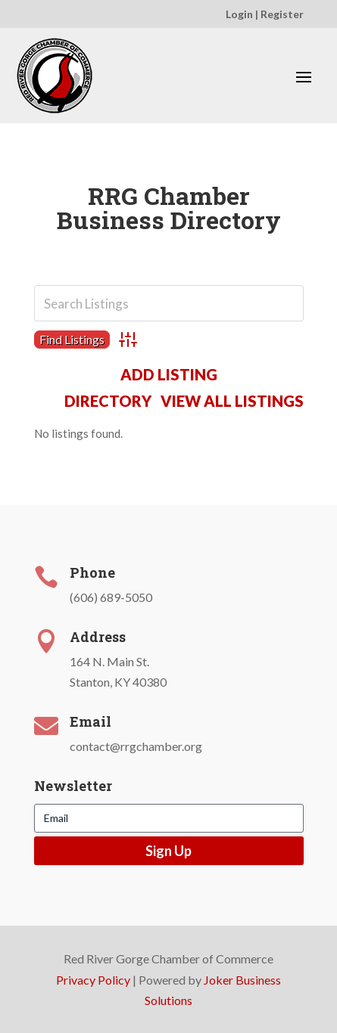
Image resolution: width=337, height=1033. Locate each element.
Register (282, 14)
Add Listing (168, 374)
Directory (107, 401)
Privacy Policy (93, 980)
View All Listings (232, 401)
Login (239, 14)
